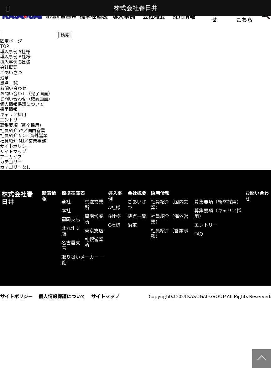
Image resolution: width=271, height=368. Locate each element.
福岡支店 (70, 219)
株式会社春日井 (17, 197)
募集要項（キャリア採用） (217, 213)
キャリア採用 (13, 114)
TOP (4, 46)
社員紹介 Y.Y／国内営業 (22, 130)
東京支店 (94, 230)
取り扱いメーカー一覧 (82, 259)
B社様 (114, 216)
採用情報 (184, 16)
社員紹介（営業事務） (169, 233)
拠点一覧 (9, 83)
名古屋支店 (70, 245)
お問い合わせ (214, 15)
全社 (66, 202)
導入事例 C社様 (15, 62)
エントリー (11, 120)
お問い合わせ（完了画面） (26, 93)
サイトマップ (13, 151)
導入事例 (115, 195)
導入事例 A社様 (15, 51)
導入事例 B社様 (15, 56)
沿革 (4, 78)
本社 (66, 210)
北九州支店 (70, 230)
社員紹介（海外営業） (169, 219)
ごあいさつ (11, 72)
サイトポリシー (15, 146)
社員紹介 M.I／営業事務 (23, 140)
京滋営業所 (94, 204)
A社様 (114, 207)
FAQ (198, 233)
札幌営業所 (94, 242)
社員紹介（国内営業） (169, 204)
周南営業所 (94, 219)
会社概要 (9, 67)
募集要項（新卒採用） (22, 125)
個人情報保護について (22, 104)
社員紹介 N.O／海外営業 (24, 135)
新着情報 (49, 195)
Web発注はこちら (244, 15)
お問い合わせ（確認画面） (26, 99)
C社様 (114, 225)
